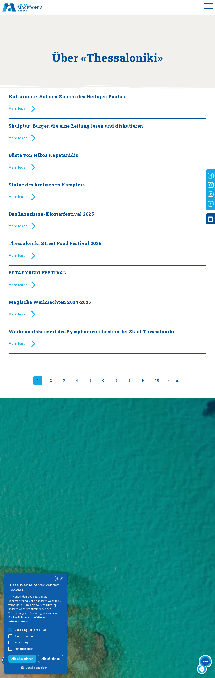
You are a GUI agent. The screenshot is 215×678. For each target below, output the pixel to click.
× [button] (61, 578)
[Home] (22, 7)
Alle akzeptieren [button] (22, 658)
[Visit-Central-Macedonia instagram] (210, 185)
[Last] (178, 380)
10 (157, 380)
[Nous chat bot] (204, 665)
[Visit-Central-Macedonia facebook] (210, 176)
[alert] (35, 623)
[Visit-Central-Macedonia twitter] (210, 194)
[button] (35, 667)
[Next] (169, 380)
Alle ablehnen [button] (50, 658)
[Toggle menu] (208, 7)
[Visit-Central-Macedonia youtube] (210, 204)
